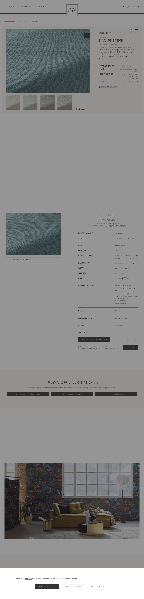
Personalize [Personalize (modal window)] (97, 586)
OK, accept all (46, 586)
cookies (28, 579)
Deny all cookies (72, 586)
